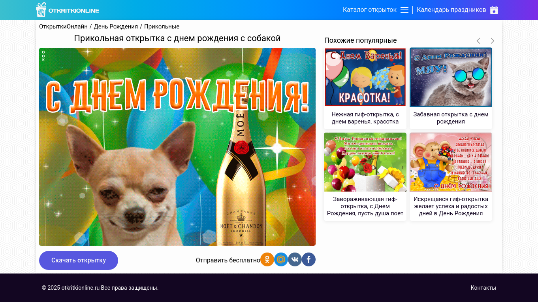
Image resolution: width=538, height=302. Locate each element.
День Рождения (116, 26)
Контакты (483, 288)
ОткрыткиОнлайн (63, 26)
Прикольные (161, 26)
